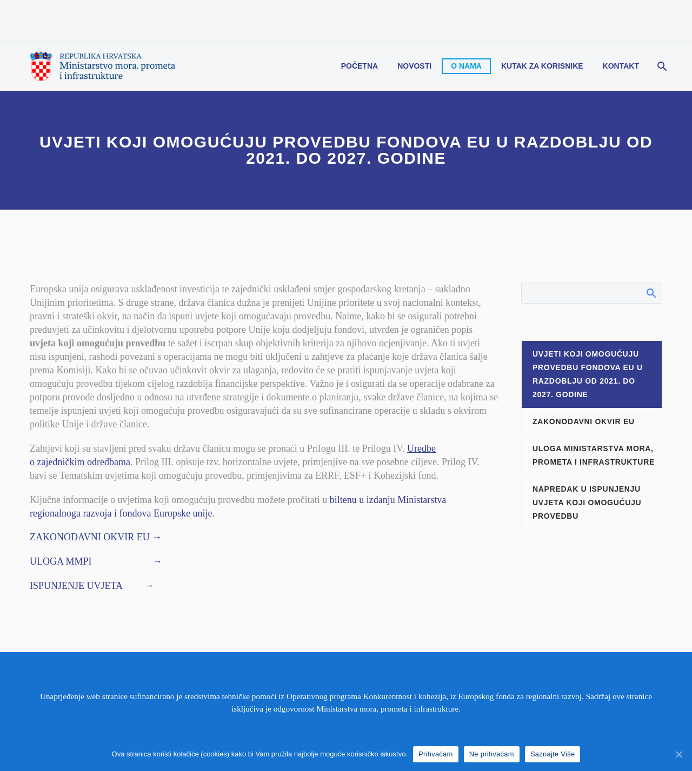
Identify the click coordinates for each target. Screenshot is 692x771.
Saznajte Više (552, 754)
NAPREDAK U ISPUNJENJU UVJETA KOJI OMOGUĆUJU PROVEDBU (587, 502)
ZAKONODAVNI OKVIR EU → (96, 537)
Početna (359, 66)
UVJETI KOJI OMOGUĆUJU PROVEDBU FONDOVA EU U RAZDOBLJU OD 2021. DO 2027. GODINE (588, 374)
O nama (466, 66)
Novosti (414, 66)
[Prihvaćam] (678, 754)
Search (650, 293)
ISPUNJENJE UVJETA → (92, 585)
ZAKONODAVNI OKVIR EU (584, 421)
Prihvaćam (435, 754)
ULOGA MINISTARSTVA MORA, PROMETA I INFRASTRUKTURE (594, 455)
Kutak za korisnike (542, 66)
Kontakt (621, 66)
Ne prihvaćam (491, 754)
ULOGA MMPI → (96, 561)
